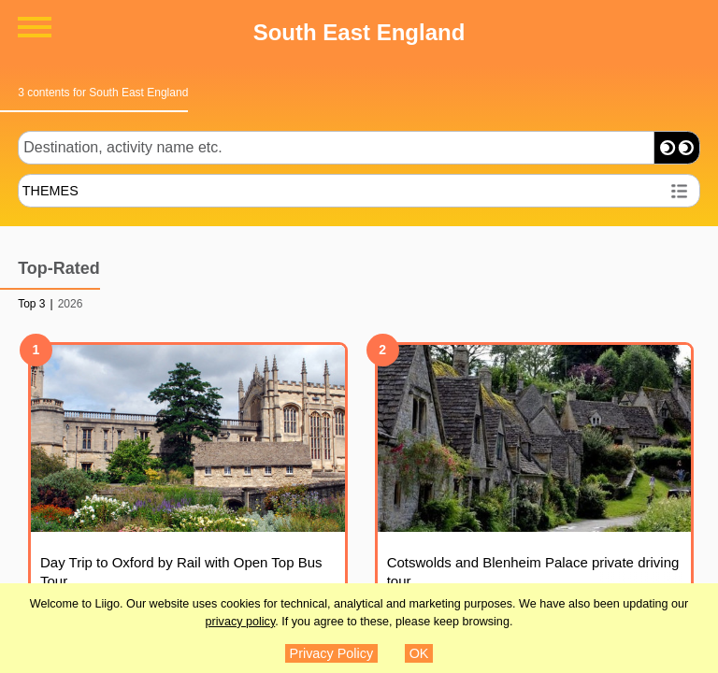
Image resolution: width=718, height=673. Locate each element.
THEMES (50, 190)
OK (419, 653)
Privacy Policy (332, 653)
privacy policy (241, 621)
